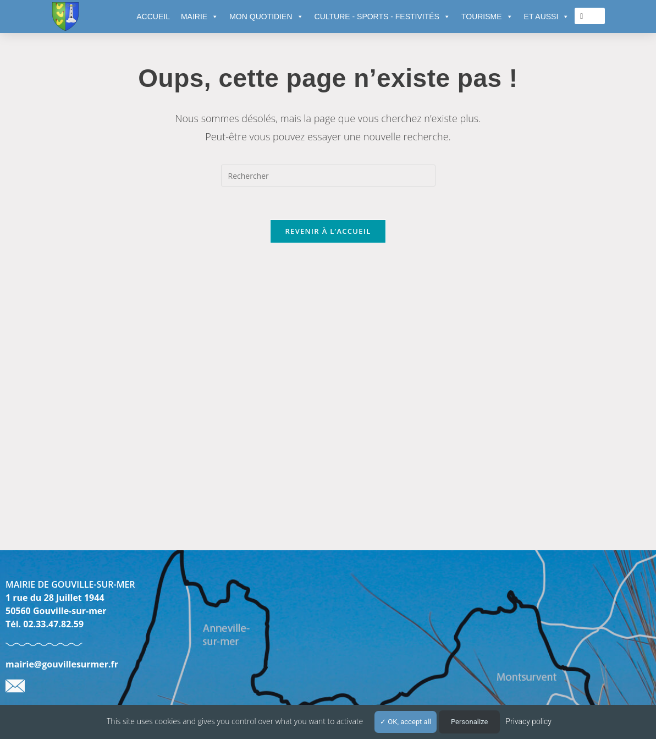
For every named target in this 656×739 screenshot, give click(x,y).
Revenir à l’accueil (328, 231)
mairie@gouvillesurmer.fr (61, 664)
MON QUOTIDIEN (266, 17)
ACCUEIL (153, 16)
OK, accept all (405, 722)
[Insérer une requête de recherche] (328, 176)
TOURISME (487, 17)
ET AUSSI (547, 17)
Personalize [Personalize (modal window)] (469, 722)
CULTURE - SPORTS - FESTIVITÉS (382, 17)
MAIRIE (199, 17)
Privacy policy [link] (528, 721)
